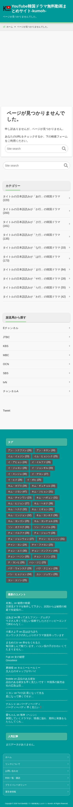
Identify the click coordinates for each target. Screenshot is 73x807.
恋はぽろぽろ (30, 631)
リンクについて (12, 764)
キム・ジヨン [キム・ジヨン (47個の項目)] (17, 491)
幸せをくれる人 (31, 642)
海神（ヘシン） (29, 715)
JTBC (6, 337)
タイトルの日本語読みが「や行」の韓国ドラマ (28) (34, 278)
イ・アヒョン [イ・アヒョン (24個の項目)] (17, 462)
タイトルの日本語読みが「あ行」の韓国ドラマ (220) (31, 198)
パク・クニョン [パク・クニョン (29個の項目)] (47, 568)
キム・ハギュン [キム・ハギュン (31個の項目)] (47, 497)
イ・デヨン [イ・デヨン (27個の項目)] (40, 474)
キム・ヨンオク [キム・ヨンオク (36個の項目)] (47, 515)
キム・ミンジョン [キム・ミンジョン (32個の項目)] (20, 515)
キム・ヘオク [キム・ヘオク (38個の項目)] (43, 503)
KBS (5, 346)
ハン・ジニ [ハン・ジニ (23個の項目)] (37, 562)
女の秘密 (19, 657)
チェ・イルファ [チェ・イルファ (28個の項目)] (18, 533)
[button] (64, 148)
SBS (5, 373)
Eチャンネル (10, 328)
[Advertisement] (36, 67)
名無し (9, 603)
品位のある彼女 (26, 679)
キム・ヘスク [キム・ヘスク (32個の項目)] (17, 509)
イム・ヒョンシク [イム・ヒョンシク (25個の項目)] (46, 456)
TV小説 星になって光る (31, 693)
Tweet (6, 410)
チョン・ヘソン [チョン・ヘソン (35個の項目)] (18, 556)
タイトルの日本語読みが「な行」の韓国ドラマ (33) (34, 247)
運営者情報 (10, 792)
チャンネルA (10, 391)
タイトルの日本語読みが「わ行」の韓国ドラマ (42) (34, 296)
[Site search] (36, 149)
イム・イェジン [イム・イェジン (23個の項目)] (18, 456)
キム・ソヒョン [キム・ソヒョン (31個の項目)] (42, 491)
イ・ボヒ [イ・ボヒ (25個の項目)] (34, 479)
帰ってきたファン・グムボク (34, 617)
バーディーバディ (30, 704)
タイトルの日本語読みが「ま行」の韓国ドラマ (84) (34, 269)
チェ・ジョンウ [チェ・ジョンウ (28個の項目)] (44, 533)
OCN (6, 364)
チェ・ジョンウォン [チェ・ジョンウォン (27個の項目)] (21, 539)
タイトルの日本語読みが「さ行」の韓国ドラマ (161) (31, 223)
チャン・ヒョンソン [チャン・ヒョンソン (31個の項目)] (52, 539)
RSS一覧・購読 (12, 778)
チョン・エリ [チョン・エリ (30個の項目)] (17, 550)
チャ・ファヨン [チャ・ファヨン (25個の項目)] (42, 544)
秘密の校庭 (24, 603)
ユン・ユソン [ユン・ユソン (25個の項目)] (17, 580)
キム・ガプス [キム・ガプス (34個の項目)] (17, 485)
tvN (5, 382)
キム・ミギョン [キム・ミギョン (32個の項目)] (42, 509)
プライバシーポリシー (16, 785)
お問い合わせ (11, 771)
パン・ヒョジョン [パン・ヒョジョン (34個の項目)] (20, 574)
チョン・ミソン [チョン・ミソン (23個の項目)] (44, 556)
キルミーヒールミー (29, 667)
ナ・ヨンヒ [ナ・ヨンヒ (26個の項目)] (16, 562)
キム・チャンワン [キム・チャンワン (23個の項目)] (20, 497)
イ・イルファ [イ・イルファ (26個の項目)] (41, 462)
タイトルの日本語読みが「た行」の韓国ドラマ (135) (31, 236)
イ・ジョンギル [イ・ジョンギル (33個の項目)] (42, 468)
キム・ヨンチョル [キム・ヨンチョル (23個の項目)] (46, 521)
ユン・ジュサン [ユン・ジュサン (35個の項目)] (47, 574)
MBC (6, 355)
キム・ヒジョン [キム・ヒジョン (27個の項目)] (18, 503)
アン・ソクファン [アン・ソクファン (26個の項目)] (20, 450)
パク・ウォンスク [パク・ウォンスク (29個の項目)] (20, 568)
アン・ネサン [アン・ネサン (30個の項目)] (45, 450)
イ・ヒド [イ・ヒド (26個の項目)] (15, 479)
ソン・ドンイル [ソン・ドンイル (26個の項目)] (44, 527)
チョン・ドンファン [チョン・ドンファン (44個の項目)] (45, 550)
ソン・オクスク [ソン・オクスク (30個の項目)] (18, 527)
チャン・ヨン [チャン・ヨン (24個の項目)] (17, 544)
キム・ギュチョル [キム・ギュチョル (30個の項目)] (43, 485)
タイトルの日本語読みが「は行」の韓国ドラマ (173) (31, 258)
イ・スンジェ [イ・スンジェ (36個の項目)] (17, 474)
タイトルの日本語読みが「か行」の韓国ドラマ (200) (31, 211)
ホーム (8, 757)
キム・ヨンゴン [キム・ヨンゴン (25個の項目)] (18, 521)
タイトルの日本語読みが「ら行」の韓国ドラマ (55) (34, 287)
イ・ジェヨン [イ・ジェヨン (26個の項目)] (17, 468)
